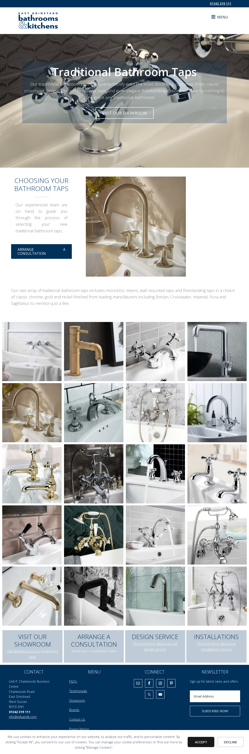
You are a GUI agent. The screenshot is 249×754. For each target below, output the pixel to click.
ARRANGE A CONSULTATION (41, 251)
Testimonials (78, 691)
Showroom (77, 700)
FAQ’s (73, 681)
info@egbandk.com (23, 717)
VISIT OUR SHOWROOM (124, 113)
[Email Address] (215, 696)
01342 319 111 (220, 3)
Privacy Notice (79, 729)
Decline (230, 742)
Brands (74, 710)
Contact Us (77, 719)
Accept (201, 742)
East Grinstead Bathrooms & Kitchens (51, 21)
